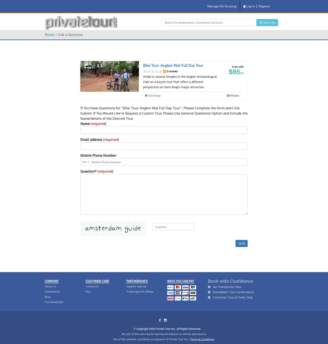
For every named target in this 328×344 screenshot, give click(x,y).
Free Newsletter (54, 297)
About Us (50, 281)
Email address (99, 134)
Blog (47, 291)
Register (264, 3)
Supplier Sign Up (136, 281)
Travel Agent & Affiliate (140, 286)
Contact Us (92, 281)
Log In (249, 3)
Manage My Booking (222, 3)
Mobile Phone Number (98, 150)
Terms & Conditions (202, 334)
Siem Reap (154, 90)
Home (50, 29)
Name (93, 118)
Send (241, 238)
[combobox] (85, 156)
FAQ (88, 286)
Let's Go (267, 17)
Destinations (52, 286)
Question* (96, 166)
